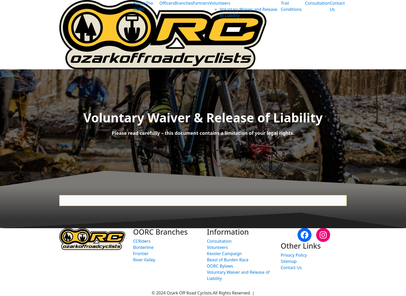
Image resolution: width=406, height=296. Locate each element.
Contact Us (291, 267)
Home (65, 144)
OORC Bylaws (220, 266)
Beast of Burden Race (227, 260)
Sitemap (289, 261)
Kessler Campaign (224, 253)
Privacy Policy (294, 255)
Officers (167, 3)
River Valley (144, 260)
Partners (201, 3)
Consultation (317, 3)
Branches (184, 3)
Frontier (141, 253)
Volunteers (219, 3)
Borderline (143, 247)
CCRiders (141, 241)
